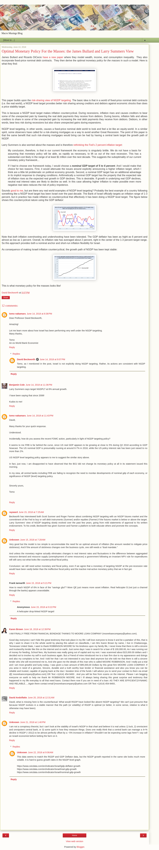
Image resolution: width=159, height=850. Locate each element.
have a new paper (53, 57)
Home (74, 835)
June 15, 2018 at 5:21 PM (38, 583)
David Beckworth (26, 359)
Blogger (80, 847)
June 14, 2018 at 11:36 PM (39, 385)
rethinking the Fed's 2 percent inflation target (97, 145)
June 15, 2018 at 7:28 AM (32, 539)
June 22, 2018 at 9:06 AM (40, 752)
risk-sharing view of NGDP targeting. (52, 100)
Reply (12, 347)
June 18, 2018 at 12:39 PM (37, 629)
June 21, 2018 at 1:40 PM (32, 722)
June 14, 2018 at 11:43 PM (40, 415)
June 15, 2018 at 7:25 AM (31, 512)
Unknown (14, 539)
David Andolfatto (18, 697)
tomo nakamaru (17, 313)
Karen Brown (16, 629)
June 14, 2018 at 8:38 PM (39, 313)
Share (5, 298)
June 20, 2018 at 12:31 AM (41, 697)
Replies (16, 354)
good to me (17, 190)
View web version (74, 841)
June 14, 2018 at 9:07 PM (52, 359)
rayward (13, 512)
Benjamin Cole (17, 385)
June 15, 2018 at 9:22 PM (43, 607)
